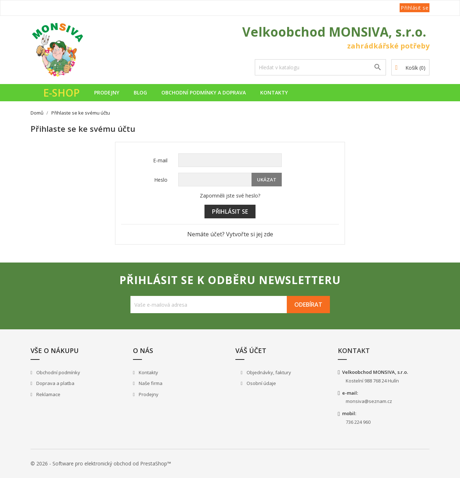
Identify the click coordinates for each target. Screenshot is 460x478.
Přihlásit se (230, 211)
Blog (140, 92)
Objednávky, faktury (268, 372)
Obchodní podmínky (57, 372)
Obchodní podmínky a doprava (203, 92)
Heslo (160, 179)
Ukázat (266, 179)
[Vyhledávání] (320, 67)
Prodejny (106, 92)
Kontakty (274, 92)
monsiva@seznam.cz (369, 401)
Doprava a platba (54, 383)
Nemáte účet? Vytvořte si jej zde (230, 234)
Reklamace (47, 394)
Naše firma (150, 383)
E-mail (160, 160)
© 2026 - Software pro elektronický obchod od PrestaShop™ (101, 463)
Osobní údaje (260, 383)
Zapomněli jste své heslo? (230, 195)
